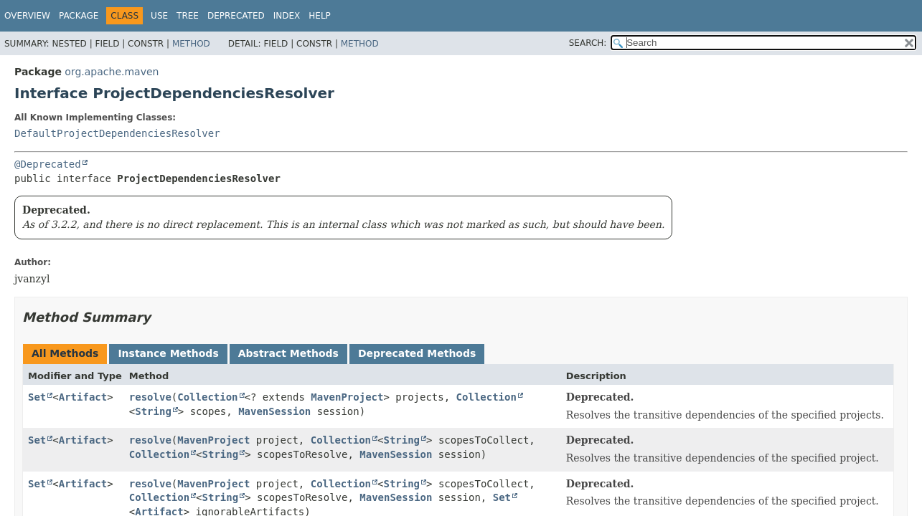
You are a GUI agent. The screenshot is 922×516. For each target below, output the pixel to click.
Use (159, 16)
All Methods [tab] (65, 353)
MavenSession (274, 411)
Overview (27, 16)
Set (37, 397)
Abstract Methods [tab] (288, 353)
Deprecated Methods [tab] (417, 353)
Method (191, 44)
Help (320, 16)
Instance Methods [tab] (168, 353)
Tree (188, 16)
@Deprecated (47, 164)
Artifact (83, 397)
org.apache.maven (112, 71)
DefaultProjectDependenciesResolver (117, 133)
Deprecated (236, 16)
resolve (150, 397)
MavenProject (347, 397)
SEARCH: (588, 43)
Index (287, 16)
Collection (207, 397)
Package (78, 16)
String (153, 411)
